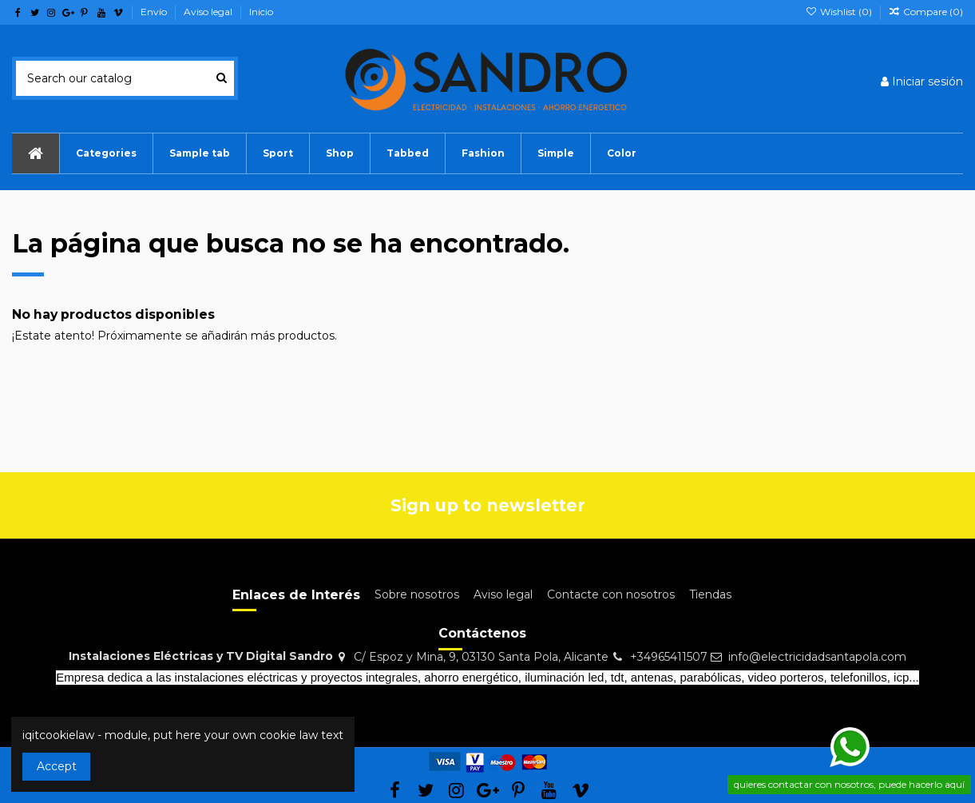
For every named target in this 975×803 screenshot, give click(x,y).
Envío (155, 12)
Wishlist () (839, 12)
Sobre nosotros (417, 594)
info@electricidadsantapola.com (817, 657)
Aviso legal (209, 12)
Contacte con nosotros (611, 594)
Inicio (261, 12)
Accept (57, 766)
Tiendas (710, 594)
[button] (199, 153)
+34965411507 (668, 657)
